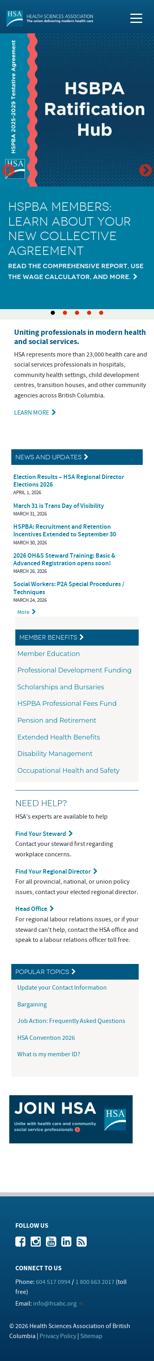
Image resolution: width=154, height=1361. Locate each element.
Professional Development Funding (74, 670)
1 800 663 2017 (94, 1282)
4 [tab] (89, 313)
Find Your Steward (40, 834)
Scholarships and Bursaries (60, 687)
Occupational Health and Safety (68, 770)
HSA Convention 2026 (46, 1038)
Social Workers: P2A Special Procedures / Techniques (69, 588)
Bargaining (32, 1004)
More (23, 612)
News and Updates (48, 457)
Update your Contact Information (62, 988)
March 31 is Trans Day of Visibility (58, 506)
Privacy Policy (58, 1336)
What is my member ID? (48, 1054)
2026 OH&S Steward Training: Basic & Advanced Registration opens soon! (64, 560)
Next (145, 171)
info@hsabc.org (55, 1304)
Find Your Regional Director (53, 872)
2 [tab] (65, 313)
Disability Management (55, 754)
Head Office (31, 909)
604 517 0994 (53, 1282)
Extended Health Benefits (58, 737)
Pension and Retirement (56, 720)
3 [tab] (77, 313)
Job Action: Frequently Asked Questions (71, 1021)
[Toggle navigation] (136, 18)
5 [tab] (101, 313)
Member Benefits (48, 637)
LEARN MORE (31, 413)
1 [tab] (53, 313)
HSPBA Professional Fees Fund (67, 703)
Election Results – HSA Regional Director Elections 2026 (68, 481)
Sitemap (91, 1336)
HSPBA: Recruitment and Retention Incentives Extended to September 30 (64, 531)
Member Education (48, 654)
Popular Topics (42, 972)
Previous (8, 171)
